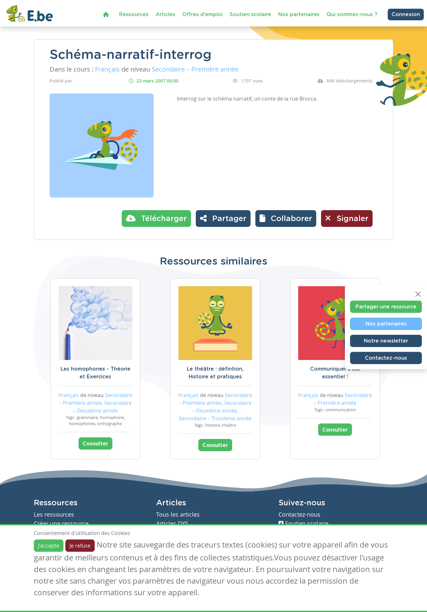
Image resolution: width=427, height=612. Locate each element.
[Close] (418, 294)
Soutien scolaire (250, 14)
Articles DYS (172, 523)
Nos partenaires (298, 14)
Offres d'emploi (202, 14)
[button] (285, 218)
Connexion (406, 14)
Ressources (133, 14)
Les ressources (54, 514)
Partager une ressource (386, 306)
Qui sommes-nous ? (352, 14)
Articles (165, 14)
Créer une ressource (61, 523)
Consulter (95, 443)
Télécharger (156, 218)
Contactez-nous (386, 357)
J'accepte (48, 545)
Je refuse (80, 545)
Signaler (346, 218)
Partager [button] (223, 218)
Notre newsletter (386, 340)
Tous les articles (178, 514)
